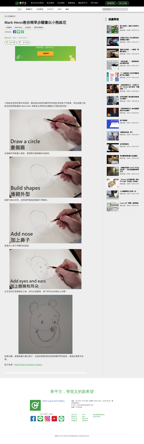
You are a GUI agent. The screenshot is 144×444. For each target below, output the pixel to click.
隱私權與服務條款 (99, 414)
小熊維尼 (9, 27)
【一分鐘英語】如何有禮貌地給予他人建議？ (129, 74)
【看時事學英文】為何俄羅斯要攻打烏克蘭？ (129, 109)
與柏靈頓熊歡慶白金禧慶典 (128, 156)
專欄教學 (50, 9)
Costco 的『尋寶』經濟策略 (129, 203)
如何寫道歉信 (124, 144)
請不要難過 (123, 120)
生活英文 (28, 27)
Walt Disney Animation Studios (28, 365)
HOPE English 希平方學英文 (53, 401)
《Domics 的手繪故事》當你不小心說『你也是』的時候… (129, 180)
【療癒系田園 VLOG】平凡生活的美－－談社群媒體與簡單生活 (129, 169)
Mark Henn (18, 27)
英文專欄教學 (9, 16)
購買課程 (111, 3)
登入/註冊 (123, 3)
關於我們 (85, 418)
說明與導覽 (97, 416)
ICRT (60, 9)
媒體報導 (85, 421)
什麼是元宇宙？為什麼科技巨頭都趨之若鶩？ (129, 38)
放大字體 (10, 43)
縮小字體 (24, 43)
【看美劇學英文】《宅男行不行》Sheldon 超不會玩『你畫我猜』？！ (129, 87)
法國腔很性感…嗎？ (126, 132)
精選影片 (29, 9)
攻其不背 (75, 414)
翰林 (67, 9)
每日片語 (75, 418)
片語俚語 (39, 9)
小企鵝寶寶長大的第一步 (128, 191)
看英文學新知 (38, 27)
